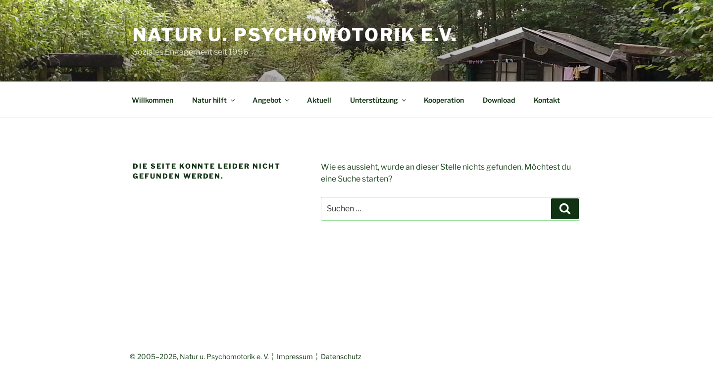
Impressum (295, 356)
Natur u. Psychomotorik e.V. (295, 35)
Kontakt (547, 100)
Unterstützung (378, 100)
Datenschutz (341, 356)
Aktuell (319, 100)
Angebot (272, 100)
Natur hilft (214, 100)
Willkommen (152, 100)
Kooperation (444, 100)
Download (499, 100)
